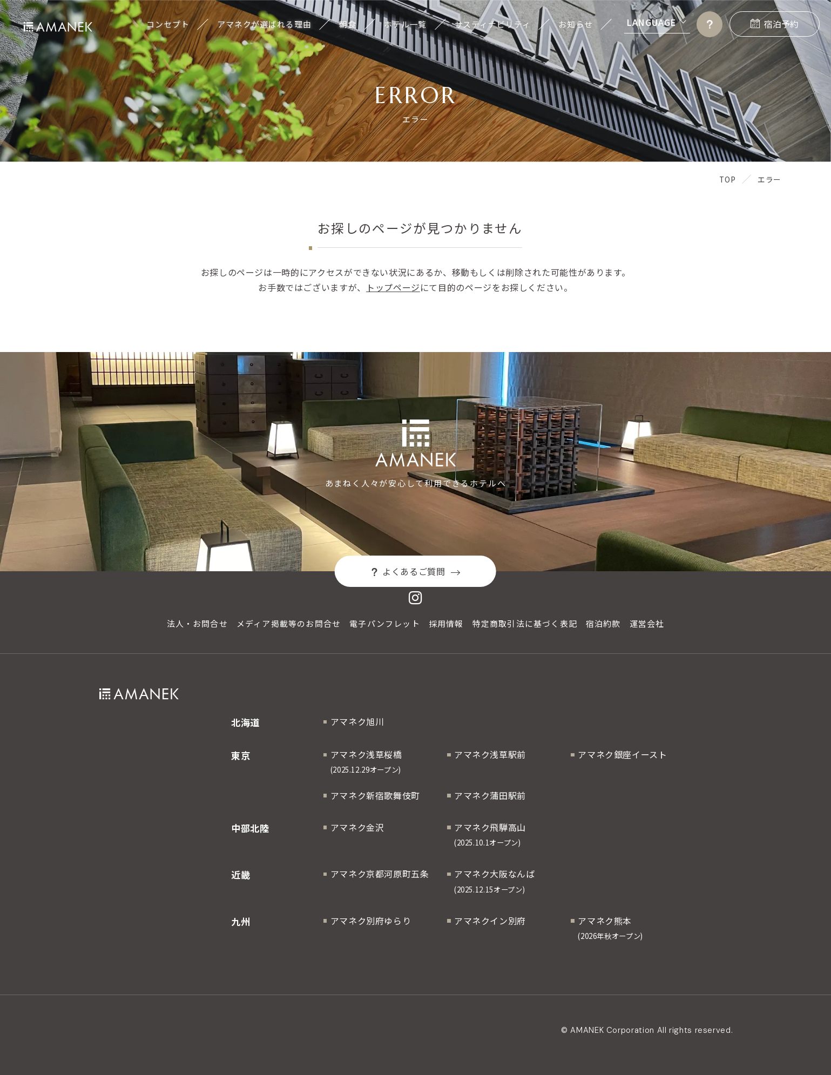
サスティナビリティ (493, 24)
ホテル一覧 (405, 24)
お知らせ (575, 24)
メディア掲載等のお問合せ (289, 623)
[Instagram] (416, 598)
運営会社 (647, 623)
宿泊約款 (603, 623)
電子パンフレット (384, 623)
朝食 (347, 24)
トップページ (393, 287)
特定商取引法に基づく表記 (524, 623)
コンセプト (167, 24)
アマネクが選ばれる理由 (264, 24)
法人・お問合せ (197, 623)
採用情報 (446, 623)
